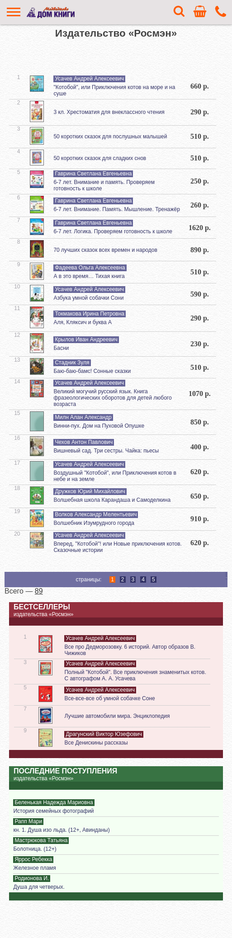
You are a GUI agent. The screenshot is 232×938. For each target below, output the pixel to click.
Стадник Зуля (72, 362)
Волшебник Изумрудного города (93, 523)
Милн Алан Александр (83, 417)
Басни (61, 348)
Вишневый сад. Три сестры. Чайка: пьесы (106, 451)
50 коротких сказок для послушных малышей (110, 136)
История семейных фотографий (53, 811)
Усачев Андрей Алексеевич (89, 78)
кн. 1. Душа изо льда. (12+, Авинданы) (61, 830)
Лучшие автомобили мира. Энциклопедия (117, 716)
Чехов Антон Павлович (84, 442)
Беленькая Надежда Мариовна (53, 802)
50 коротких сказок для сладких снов (99, 158)
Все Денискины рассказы (96, 743)
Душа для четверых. (38, 887)
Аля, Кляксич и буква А (82, 322)
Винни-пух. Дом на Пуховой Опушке (98, 426)
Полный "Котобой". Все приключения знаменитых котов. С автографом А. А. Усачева (135, 675)
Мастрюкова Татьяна (40, 840)
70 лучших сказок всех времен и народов (105, 250)
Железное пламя (34, 868)
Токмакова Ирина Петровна (89, 314)
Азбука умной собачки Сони (88, 298)
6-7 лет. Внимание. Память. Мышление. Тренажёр (116, 209)
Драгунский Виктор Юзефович (104, 734)
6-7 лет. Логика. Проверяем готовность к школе (112, 231)
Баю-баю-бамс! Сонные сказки (92, 371)
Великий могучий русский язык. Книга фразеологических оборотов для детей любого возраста (112, 397)
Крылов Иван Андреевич (86, 339)
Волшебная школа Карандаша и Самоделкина (111, 500)
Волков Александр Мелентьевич (96, 514)
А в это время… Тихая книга (88, 276)
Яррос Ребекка (33, 859)
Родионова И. (31, 878)
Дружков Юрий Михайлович (90, 491)
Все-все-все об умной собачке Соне (109, 698)
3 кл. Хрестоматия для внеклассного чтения (108, 112)
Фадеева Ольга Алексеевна (90, 267)
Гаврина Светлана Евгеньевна (93, 173)
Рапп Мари (28, 821)
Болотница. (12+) (34, 849)
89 (39, 591)
